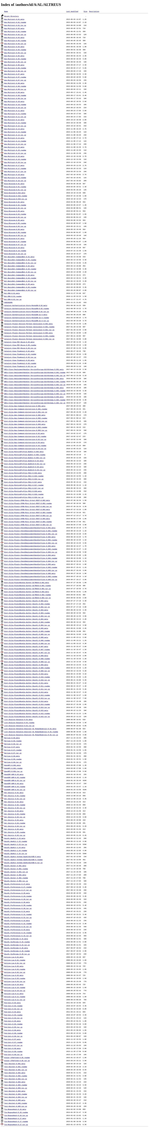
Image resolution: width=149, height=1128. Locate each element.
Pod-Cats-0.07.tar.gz (13, 1045)
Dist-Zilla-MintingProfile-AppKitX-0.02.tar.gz (24, 464)
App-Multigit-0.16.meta (14, 156)
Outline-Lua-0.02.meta (13, 966)
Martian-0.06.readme (13, 741)
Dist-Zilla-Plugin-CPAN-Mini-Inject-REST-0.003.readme (28, 512)
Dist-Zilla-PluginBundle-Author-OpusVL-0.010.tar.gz (27, 680)
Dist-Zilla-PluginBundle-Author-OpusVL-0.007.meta (26, 646)
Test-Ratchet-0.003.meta (14, 1082)
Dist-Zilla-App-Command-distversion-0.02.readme (25, 436)
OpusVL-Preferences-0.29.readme (18, 896)
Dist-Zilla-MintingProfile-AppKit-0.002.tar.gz (24, 458)
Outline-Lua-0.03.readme (14, 978)
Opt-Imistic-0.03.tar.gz (14, 817)
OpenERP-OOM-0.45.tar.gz (14, 780)
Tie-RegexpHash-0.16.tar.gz (16, 1115)
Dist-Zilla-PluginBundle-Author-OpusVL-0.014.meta (26, 701)
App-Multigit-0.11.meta (14, 110)
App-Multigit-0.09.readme (15, 95)
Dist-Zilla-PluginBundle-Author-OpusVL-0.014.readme (27, 704)
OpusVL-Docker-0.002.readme (16, 878)
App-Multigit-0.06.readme (15, 68)
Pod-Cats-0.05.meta (12, 1021)
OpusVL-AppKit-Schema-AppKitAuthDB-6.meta (22, 856)
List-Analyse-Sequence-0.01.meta (18, 719)
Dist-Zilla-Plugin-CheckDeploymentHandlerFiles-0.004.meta (29, 555)
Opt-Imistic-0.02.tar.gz (14, 808)
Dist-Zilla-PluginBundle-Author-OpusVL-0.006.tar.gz (27, 643)
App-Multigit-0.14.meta (14, 138)
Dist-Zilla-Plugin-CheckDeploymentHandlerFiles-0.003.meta (29, 546)
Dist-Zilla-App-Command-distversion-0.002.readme (25, 418)
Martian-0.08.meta (12, 756)
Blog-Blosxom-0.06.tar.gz (15, 235)
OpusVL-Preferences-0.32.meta (17, 920)
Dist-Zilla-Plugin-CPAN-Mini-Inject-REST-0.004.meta (27, 519)
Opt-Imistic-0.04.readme (14, 823)
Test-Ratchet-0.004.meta (14, 1091)
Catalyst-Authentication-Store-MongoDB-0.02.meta (25, 305)
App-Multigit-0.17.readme (15, 168)
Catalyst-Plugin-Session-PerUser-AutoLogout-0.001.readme (29, 327)
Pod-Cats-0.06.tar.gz (13, 1036)
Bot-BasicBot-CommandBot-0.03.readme (20, 278)
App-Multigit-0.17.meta (14, 165)
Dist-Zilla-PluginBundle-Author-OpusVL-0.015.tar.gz (27, 716)
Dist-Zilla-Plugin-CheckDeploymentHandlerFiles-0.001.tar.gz (30, 534)
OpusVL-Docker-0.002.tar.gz (16, 881)
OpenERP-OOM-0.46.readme (14, 786)
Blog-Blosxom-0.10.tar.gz (15, 254)
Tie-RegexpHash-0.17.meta (15, 1118)
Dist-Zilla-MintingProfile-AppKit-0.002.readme (24, 455)
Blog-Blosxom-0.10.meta (14, 248)
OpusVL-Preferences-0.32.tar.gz (18, 927)
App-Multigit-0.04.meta (14, 47)
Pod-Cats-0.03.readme (13, 1015)
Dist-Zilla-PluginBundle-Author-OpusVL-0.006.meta (26, 637)
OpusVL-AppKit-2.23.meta (14, 838)
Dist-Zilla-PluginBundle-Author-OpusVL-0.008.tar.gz (27, 662)
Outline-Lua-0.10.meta (13, 984)
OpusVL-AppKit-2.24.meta (14, 847)
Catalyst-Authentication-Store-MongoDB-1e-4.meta (25, 315)
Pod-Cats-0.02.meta (12, 1003)
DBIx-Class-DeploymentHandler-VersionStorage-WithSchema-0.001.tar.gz (34, 375)
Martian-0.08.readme (13, 759)
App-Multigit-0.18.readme (15, 177)
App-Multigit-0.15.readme (15, 150)
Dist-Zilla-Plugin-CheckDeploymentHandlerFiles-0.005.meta (29, 564)
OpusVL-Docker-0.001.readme (16, 869)
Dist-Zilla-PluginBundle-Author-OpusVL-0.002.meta (26, 601)
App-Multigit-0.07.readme (15, 77)
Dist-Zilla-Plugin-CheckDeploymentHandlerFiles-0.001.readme (30, 531)
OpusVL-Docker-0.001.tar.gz (16, 872)
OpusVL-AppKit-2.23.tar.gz (15, 844)
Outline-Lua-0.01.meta (13, 957)
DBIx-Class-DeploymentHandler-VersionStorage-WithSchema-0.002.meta (34, 378)
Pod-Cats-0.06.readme (13, 1033)
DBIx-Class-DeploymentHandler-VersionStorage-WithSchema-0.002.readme (34, 381)
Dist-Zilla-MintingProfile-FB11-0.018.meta (23, 491)
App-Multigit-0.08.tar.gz (15, 89)
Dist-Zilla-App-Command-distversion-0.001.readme (25, 409)
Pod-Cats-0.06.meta (12, 1030)
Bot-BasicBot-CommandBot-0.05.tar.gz (20, 290)
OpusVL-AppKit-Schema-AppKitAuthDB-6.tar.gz (23, 863)
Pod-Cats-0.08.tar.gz (13, 1054)
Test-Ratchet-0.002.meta (14, 1073)
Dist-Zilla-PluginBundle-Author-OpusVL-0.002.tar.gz (27, 607)
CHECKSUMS (8, 302)
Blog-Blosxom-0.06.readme (15, 232)
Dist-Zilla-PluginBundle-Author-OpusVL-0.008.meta (26, 656)
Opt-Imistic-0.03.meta (13, 811)
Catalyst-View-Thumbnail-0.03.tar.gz (20, 366)
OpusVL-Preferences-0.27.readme (18, 887)
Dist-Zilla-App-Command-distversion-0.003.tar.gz (25, 430)
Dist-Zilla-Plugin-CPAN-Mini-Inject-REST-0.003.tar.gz (28, 515)
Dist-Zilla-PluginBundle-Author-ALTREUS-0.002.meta (26, 592)
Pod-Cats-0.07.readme (13, 1042)
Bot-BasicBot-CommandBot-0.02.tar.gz (20, 272)
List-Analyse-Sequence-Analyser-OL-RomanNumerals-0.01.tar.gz (31, 735)
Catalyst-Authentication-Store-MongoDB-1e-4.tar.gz (26, 321)
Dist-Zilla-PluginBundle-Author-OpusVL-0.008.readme (27, 659)
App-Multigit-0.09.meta (14, 92)
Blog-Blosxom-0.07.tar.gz (15, 244)
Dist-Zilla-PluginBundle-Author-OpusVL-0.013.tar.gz (27, 698)
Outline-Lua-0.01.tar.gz (14, 963)
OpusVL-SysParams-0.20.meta (16, 948)
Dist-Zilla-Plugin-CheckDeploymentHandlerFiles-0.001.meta (29, 528)
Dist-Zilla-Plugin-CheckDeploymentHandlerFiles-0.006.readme (30, 576)
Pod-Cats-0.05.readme (13, 1024)
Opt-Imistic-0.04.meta (13, 820)
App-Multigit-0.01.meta (14, 19)
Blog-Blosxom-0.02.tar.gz (15, 208)
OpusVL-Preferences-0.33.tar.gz (18, 936)
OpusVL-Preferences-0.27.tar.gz (18, 890)
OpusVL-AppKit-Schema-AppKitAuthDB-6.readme (23, 860)
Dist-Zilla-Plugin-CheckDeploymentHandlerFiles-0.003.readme (30, 549)
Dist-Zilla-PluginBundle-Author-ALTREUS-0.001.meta (26, 582)
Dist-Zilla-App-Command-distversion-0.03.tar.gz (25, 448)
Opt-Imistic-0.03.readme (14, 814)
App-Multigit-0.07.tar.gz (15, 80)
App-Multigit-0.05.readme (15, 59)
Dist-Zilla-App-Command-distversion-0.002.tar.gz (25, 421)
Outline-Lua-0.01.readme (14, 960)
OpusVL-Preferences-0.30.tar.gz (18, 908)
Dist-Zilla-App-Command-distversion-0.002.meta (24, 415)
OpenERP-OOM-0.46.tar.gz (14, 789)
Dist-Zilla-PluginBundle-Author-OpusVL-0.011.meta (26, 683)
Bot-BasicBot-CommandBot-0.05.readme (20, 287)
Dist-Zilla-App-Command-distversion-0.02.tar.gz (25, 439)
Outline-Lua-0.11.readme (14, 997)
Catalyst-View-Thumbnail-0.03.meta (19, 360)
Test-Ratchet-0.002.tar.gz (15, 1079)
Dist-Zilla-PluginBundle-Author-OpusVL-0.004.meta (26, 619)
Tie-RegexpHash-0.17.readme (16, 1121)
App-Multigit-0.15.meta (14, 147)
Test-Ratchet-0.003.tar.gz (15, 1088)
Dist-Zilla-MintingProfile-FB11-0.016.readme (23, 476)
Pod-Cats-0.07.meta (12, 1039)
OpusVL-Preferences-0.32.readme (18, 923)
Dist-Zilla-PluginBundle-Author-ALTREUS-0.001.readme (27, 585)
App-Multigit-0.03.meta (14, 37)
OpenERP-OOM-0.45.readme (14, 777)
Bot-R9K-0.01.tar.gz (13, 299)
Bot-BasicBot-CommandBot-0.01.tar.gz (20, 263)
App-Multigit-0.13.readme (15, 132)
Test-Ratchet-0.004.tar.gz (15, 1097)
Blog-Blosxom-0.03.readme (15, 214)
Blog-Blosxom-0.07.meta (14, 238)
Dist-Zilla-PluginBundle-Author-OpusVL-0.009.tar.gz (27, 671)
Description (94, 11)
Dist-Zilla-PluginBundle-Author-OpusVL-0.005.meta (26, 628)
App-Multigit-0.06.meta (14, 65)
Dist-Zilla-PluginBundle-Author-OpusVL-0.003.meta (26, 610)
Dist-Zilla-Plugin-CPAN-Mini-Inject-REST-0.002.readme (28, 503)
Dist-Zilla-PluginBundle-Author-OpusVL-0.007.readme (27, 649)
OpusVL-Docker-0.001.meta (15, 866)
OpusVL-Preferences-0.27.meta (17, 884)
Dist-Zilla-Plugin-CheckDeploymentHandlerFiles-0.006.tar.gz (30, 579)
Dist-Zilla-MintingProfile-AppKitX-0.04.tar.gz (24, 470)
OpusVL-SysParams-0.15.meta (16, 939)
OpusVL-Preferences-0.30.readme (18, 905)
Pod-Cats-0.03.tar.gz (13, 1018)
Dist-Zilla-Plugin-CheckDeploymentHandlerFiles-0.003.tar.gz (30, 552)
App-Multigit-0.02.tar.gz (15, 34)
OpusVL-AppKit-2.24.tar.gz (15, 853)
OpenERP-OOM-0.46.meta (13, 783)
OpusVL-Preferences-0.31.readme (18, 914)
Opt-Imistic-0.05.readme (14, 832)
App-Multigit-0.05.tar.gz (15, 62)
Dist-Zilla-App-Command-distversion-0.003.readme (25, 427)
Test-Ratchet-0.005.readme (15, 1103)
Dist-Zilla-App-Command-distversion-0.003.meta (24, 424)
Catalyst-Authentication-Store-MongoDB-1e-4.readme (26, 318)
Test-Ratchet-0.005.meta (14, 1100)
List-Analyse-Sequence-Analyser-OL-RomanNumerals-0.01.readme (31, 732)
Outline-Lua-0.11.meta (13, 994)
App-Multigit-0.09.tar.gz (15, 98)
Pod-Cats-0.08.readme (13, 1051)
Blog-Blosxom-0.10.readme (15, 251)
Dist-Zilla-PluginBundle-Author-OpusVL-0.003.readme (27, 613)
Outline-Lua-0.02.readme (14, 969)
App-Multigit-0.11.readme (15, 114)
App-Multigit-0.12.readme (15, 123)
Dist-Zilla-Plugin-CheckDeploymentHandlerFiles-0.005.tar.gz (30, 570)
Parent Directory (11, 16)
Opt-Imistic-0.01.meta (13, 793)
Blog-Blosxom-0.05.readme (15, 223)
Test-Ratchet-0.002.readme (15, 1076)
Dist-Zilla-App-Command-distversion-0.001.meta (24, 406)
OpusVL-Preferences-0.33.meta (17, 930)
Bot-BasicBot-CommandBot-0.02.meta (19, 266)
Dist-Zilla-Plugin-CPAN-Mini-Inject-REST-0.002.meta (27, 500)
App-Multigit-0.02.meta (14, 28)
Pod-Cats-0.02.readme (13, 1006)
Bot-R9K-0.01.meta (12, 293)
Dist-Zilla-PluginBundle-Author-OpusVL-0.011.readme (27, 686)
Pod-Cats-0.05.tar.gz (13, 1027)
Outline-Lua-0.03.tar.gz (14, 981)
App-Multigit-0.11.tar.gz (15, 117)
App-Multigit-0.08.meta (14, 83)
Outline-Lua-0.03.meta (13, 975)
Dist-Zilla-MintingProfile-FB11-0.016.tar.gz (23, 479)
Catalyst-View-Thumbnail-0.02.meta (19, 351)
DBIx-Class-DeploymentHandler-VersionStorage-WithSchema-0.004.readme (34, 400)
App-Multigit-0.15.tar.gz (15, 153)
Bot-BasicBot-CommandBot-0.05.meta (19, 284)
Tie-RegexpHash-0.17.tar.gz (16, 1124)
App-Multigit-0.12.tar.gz (15, 126)
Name (6, 11)
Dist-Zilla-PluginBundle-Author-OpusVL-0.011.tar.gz (27, 689)
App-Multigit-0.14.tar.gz (15, 144)
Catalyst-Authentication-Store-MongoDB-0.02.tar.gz (26, 311)
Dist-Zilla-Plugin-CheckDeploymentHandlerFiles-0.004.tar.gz (30, 561)
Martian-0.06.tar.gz (13, 744)
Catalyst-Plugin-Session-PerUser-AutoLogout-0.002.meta (28, 333)
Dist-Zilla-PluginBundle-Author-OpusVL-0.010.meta (26, 674)
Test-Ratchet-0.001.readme (15, 1067)
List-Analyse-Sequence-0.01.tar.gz (19, 726)
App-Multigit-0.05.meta (14, 56)
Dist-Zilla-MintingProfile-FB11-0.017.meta (23, 482)
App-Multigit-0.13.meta (14, 129)
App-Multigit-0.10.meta (14, 101)
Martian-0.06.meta (12, 738)
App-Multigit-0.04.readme (15, 50)
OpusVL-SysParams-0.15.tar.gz (17, 945)
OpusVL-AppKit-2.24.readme (15, 850)
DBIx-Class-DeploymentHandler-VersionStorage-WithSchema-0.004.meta (34, 397)
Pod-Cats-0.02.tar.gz (13, 1009)
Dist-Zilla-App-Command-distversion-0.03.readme (25, 445)
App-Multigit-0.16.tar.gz (15, 162)
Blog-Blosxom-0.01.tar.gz (15, 190)
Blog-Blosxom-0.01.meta (14, 184)
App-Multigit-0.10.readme (15, 104)
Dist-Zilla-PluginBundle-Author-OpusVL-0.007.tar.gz (27, 652)
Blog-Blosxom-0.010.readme (15, 196)
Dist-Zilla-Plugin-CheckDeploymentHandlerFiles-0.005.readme (30, 567)
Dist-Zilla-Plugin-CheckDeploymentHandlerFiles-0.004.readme (30, 558)
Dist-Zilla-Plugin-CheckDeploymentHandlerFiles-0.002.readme (30, 540)
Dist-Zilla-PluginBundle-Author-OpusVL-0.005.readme (27, 631)
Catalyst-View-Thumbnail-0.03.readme (20, 363)
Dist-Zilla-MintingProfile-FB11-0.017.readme (23, 485)
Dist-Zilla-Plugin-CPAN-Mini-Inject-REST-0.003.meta (27, 509)
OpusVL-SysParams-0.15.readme (17, 942)
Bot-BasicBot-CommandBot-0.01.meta (19, 257)
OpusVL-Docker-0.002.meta (15, 875)
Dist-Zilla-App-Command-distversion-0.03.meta (24, 442)
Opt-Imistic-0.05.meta (13, 829)
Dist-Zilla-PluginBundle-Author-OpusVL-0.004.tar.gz (27, 625)
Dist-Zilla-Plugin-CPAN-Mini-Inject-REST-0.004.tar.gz (28, 525)
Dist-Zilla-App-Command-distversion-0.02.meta (24, 433)
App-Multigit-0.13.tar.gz (15, 135)
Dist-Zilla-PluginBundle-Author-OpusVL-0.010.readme (27, 677)
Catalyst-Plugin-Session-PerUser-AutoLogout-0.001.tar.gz (29, 330)
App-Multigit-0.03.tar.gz (15, 44)
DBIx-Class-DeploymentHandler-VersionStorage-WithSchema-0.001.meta (34, 369)
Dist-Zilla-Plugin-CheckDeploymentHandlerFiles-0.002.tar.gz (30, 543)
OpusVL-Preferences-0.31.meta (17, 911)
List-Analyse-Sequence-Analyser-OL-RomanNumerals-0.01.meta (30, 729)
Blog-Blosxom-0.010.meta (14, 193)
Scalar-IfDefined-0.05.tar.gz (17, 1060)
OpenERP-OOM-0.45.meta (13, 774)
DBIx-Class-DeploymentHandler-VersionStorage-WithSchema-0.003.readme (34, 391)
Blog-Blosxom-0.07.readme (15, 241)
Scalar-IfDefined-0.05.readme (17, 1057)
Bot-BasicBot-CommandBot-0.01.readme (20, 260)
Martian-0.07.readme (13, 750)
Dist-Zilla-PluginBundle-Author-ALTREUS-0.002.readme (27, 595)
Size (85, 11)
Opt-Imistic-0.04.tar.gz (14, 826)
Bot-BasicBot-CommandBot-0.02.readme (20, 269)
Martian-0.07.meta (12, 747)
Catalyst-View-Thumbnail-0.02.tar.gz (20, 357)
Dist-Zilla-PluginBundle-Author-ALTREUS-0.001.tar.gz (27, 589)
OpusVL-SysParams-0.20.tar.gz (17, 954)
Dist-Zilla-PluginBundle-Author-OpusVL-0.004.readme (27, 622)
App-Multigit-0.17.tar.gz (15, 171)
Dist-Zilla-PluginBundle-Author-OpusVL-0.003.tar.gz (27, 616)
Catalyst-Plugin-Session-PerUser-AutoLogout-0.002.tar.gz (29, 339)
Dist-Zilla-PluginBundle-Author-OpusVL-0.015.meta (26, 710)
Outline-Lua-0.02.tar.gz (14, 972)
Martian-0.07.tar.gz (13, 753)
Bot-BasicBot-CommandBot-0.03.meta (19, 275)
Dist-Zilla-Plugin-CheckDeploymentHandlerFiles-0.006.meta (29, 573)
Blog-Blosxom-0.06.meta (14, 229)
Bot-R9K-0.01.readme (13, 296)
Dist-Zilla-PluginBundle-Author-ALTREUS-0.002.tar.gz (27, 598)
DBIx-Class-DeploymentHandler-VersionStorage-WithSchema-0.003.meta (34, 388)
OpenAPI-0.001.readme (13, 768)
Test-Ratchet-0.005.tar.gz (15, 1106)
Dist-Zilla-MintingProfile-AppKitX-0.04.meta (23, 467)
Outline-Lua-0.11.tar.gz (14, 1000)
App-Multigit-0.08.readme (15, 86)
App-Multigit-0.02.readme (15, 31)
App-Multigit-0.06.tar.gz (15, 71)
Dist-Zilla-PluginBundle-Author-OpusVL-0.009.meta (26, 665)
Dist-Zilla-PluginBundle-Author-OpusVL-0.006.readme (27, 640)
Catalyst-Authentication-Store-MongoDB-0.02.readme (26, 308)
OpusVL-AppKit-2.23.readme (15, 841)
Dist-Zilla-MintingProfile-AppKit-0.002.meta (23, 452)
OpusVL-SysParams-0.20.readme (17, 951)
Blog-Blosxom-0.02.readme (15, 205)
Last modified (72, 11)
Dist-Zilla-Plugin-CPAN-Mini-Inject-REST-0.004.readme (28, 522)
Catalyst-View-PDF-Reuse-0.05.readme (20, 345)
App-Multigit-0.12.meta (14, 120)
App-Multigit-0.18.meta (14, 174)
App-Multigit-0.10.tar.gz (15, 107)
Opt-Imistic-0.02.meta (13, 802)
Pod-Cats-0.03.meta (12, 1012)
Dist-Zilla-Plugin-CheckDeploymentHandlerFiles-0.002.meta (29, 537)
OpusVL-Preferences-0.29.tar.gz (18, 899)
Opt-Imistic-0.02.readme (14, 805)
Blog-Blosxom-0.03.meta (14, 211)
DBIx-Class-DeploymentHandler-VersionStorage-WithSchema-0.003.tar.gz (34, 394)
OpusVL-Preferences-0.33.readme (18, 933)
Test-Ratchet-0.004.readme (15, 1094)
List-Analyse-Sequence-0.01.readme (19, 723)
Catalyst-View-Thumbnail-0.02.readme (20, 354)
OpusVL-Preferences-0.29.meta (17, 893)
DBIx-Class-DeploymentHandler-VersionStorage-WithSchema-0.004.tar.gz (34, 403)
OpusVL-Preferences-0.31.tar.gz (18, 917)
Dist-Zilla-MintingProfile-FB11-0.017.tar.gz (23, 488)
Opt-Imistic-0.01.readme (14, 796)
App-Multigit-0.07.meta (14, 74)
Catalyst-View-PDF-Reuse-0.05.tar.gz (20, 348)
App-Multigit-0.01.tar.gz (15, 25)
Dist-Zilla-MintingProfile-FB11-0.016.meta (23, 473)
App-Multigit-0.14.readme (15, 141)
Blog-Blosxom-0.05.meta (14, 220)
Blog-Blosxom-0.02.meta (14, 202)
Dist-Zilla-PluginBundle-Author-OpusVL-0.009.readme (27, 668)
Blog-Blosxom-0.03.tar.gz (15, 217)
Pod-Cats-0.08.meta (12, 1048)
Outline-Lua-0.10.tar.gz (14, 990)
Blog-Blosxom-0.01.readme (15, 187)
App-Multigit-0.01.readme (15, 22)
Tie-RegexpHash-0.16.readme (16, 1112)
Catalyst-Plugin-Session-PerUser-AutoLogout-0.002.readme (29, 336)
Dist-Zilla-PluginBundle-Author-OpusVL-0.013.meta (26, 692)
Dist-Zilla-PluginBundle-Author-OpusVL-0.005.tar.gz (27, 634)
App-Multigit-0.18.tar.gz (15, 181)
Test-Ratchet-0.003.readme (15, 1085)
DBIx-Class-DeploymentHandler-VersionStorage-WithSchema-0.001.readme (34, 372)
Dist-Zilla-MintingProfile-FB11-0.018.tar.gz (23, 497)
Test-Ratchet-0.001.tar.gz (15, 1070)
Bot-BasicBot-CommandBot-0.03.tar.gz (20, 281)
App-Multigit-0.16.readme (15, 159)
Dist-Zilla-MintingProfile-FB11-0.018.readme (23, 494)
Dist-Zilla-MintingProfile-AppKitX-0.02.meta (23, 461)
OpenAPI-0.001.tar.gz (13, 771)
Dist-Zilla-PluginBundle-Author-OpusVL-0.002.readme (27, 604)
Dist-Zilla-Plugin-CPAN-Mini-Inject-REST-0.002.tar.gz (28, 506)
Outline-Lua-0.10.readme (14, 987)
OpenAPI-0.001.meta (12, 765)
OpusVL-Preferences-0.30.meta (17, 902)
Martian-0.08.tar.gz (13, 762)
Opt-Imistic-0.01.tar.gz (14, 799)
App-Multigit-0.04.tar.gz (15, 53)
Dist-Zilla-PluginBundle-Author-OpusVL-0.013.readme (27, 695)
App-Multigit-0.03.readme (15, 40)
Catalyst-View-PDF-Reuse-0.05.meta (19, 342)
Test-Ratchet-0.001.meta (14, 1064)
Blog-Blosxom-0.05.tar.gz (15, 226)
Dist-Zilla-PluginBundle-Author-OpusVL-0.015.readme (27, 713)
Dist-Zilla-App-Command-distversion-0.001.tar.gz (25, 412)
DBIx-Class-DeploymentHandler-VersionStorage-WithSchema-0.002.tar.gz (34, 385)
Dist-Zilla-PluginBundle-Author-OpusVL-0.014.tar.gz (27, 707)
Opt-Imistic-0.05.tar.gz (14, 835)
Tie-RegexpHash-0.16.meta (15, 1109)
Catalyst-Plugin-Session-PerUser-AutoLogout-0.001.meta (28, 324)
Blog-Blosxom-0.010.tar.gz (15, 199)
